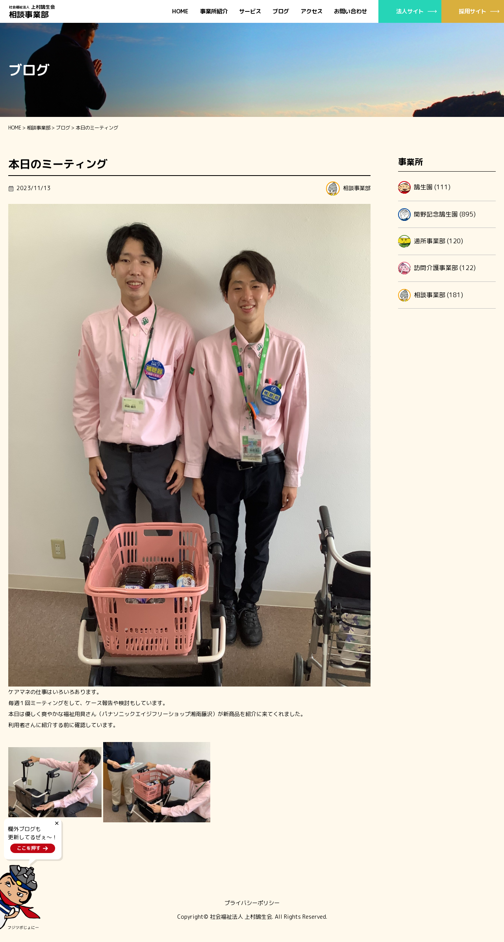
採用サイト (472, 11)
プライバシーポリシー (252, 903)
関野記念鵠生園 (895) (437, 214)
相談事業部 (38, 127)
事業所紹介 (214, 12)
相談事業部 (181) (430, 295)
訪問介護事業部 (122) (437, 268)
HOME (180, 12)
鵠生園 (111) (424, 187)
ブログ (280, 12)
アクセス (311, 12)
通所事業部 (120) (430, 241)
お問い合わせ (350, 12)
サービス (250, 12)
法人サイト (410, 11)
